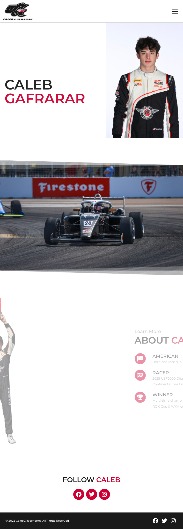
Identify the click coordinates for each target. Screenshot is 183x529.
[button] (175, 11)
